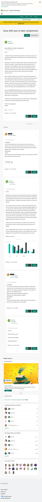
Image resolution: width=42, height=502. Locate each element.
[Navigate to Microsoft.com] (4, 10)
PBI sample (15, 334)
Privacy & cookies (4, 489)
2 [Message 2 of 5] (8, 169)
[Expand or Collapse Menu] (2, 13)
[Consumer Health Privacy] (21, 498)
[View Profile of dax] (13, 133)
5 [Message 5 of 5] (11, 345)
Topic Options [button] (34, 35)
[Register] (8, 391)
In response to (12, 184)
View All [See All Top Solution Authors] (6, 428)
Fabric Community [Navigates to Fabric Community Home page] (15, 10)
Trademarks (3, 493)
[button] (27, 35)
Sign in (27, 16)
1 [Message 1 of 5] (8, 113)
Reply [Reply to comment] (34, 172)
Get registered (4, 6)
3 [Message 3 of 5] (9, 262)
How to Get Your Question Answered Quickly (14, 399)
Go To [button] (35, 16)
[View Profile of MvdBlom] (10, 41)
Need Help (11, 109)
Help (31, 16)
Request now (21, 23)
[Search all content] (31, 19)
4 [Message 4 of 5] (10, 308)
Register (22, 16)
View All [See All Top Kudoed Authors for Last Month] (6, 456)
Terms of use (3, 491)
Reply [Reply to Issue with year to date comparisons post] (34, 116)
